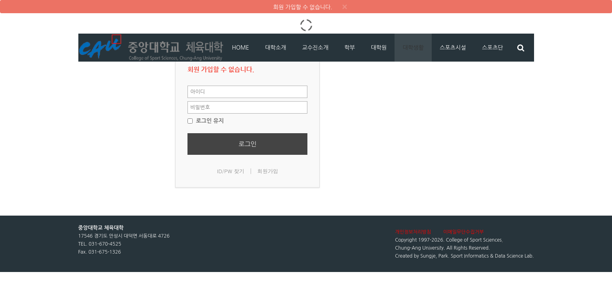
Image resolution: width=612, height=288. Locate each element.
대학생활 (413, 47)
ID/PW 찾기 (231, 171)
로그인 (248, 144)
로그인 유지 (205, 121)
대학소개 (275, 47)
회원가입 (267, 171)
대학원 (379, 47)
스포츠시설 (453, 47)
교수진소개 (315, 47)
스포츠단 (492, 47)
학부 (350, 47)
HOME (240, 47)
